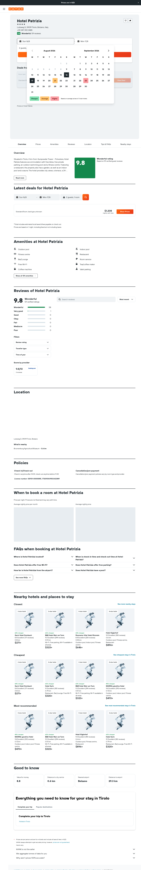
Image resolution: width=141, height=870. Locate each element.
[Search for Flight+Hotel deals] (4, 31)
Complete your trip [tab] (25, 808)
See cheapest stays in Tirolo (124, 656)
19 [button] (44, 80)
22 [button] (61, 80)
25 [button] (38, 86)
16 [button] (66, 75)
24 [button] (32, 86)
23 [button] (66, 80)
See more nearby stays (126, 605)
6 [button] (49, 69)
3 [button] (32, 69)
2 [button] (66, 63)
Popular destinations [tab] (44, 808)
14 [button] (55, 75)
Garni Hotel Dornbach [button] (23, 637)
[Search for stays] (4, 21)
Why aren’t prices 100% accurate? (75, 859)
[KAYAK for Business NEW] (4, 48)
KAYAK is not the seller (75, 850)
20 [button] (49, 80)
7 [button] (55, 69)
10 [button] (32, 75)
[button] (138, 2)
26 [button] (44, 86)
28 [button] (55, 86)
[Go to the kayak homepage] (16, 9)
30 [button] (66, 86)
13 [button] (49, 75)
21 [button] (55, 80)
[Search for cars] (4, 26)
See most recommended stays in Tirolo (120, 707)
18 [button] (38, 80)
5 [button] (43, 69)
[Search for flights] (4, 16)
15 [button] (61, 75)
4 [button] (37, 69)
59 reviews (36, 33)
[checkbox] (26, 372)
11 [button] (38, 75)
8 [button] (60, 69)
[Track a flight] (4, 43)
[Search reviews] (88, 300)
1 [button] (60, 63)
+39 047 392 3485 (24, 30)
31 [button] (32, 92)
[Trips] (4, 54)
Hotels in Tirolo (24, 823)
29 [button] (61, 86)
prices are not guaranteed (61, 844)
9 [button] (66, 69)
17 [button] (32, 80)
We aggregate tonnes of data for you (75, 855)
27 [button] (49, 86)
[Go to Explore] (4, 38)
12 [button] (44, 75)
